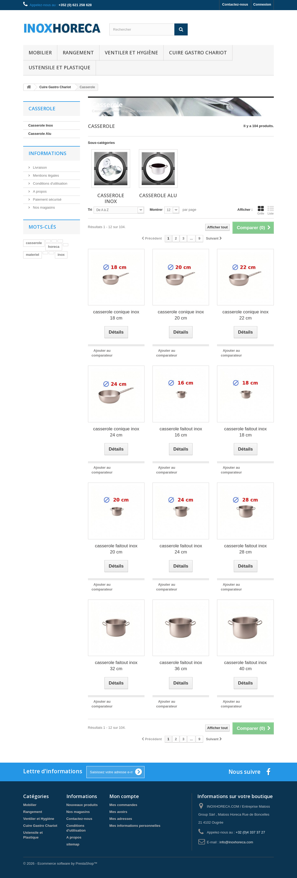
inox (61, 255)
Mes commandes (123, 805)
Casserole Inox (40, 125)
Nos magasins (43, 207)
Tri (90, 210)
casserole (34, 243)
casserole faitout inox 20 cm (116, 549)
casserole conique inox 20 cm (181, 315)
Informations (47, 153)
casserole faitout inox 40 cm (245, 665)
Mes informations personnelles (134, 826)
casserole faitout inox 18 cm (245, 432)
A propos (39, 191)
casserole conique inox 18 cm (116, 315)
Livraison (39, 167)
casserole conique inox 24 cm (116, 432)
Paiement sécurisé (47, 199)
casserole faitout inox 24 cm (180, 549)
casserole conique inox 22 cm (245, 315)
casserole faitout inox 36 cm (180, 665)
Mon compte (124, 796)
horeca (53, 247)
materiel (32, 255)
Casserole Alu (39, 134)
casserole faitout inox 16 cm (180, 432)
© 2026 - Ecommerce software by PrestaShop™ (60, 863)
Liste (270, 210)
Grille (260, 210)
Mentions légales (45, 175)
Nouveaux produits (82, 805)
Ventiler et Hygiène (131, 52)
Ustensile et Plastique (59, 67)
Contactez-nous (235, 4)
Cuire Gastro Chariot (198, 52)
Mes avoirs (118, 812)
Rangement (78, 52)
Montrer (156, 210)
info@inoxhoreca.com (236, 842)
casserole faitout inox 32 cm (116, 665)
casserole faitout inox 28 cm (245, 549)
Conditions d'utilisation (49, 183)
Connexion (262, 4)
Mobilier (40, 52)
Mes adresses (120, 819)
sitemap (72, 844)
